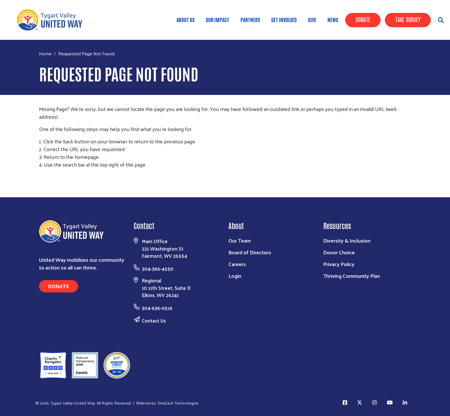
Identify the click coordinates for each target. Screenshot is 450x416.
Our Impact (217, 19)
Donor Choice (339, 252)
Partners (250, 19)
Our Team (239, 240)
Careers (237, 263)
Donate (363, 19)
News (332, 19)
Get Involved (284, 19)
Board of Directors (249, 252)
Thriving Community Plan (351, 275)
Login (234, 275)
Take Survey (407, 19)
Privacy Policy (338, 263)
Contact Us (154, 320)
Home (45, 53)
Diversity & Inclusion (347, 240)
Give (312, 19)
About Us (185, 19)
